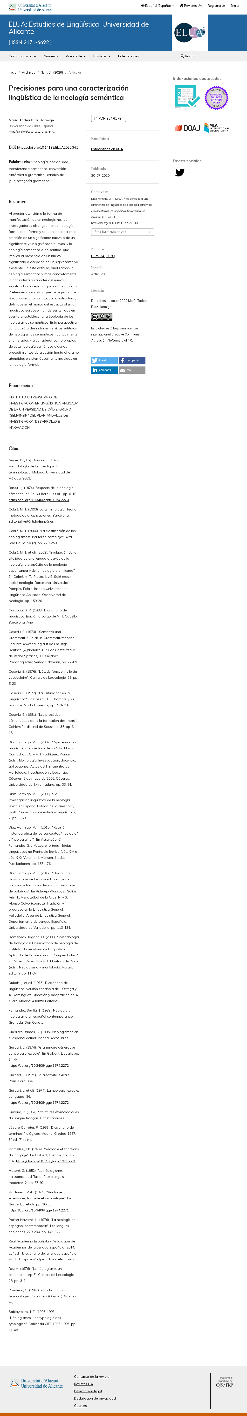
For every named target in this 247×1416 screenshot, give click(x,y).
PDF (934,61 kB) (110, 118)
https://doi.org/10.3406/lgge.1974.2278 (46, 1161)
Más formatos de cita (110, 232)
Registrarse (216, 6)
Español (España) (156, 6)
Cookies (80, 1405)
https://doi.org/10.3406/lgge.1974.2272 (39, 1065)
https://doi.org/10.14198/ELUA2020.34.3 (48, 147)
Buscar (188, 56)
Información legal (88, 1391)
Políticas (100, 56)
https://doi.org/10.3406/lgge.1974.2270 (39, 500)
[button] (104, 360)
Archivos (28, 72)
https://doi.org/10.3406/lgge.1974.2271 (39, 1210)
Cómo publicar (21, 56)
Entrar (235, 6)
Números (51, 56)
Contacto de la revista (92, 1376)
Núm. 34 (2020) (52, 72)
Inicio (12, 72)
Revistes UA (191, 6)
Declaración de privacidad (95, 1398)
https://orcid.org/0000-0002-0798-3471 (32, 132)
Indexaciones (128, 56)
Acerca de (74, 56)
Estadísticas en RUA (107, 149)
